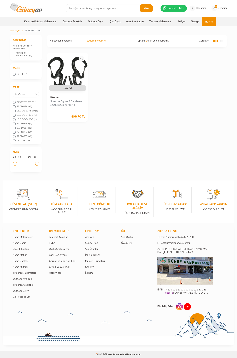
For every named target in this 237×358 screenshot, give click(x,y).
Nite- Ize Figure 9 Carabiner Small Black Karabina (66, 103)
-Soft (99, 354)
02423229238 (185, 237)
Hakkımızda (55, 273)
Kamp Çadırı (19, 243)
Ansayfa (89, 237)
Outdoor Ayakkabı (72, 21)
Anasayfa (15, 30)
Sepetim (89, 267)
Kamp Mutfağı (20, 267)
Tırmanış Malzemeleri (160, 21)
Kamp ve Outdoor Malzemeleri (40, 21)
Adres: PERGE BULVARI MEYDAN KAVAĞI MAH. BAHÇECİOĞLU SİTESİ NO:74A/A (183, 250)
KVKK (52, 243)
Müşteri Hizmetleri (95, 261)
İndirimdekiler (92, 255)
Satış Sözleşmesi (58, 255)
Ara (146, 8)
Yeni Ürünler (91, 249)
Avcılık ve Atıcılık (135, 21)
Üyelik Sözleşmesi (59, 249)
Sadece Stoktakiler (94, 40)
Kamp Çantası (20, 261)
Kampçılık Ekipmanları (24, 54)
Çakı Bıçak (115, 21)
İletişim (181, 21)
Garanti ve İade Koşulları (62, 261)
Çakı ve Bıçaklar (21, 297)
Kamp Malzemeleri (23, 237)
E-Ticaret (107, 354)
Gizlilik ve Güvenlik (59, 267)
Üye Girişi (126, 243)
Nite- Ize (54, 97)
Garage (195, 21)
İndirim (209, 22)
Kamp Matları (20, 255)
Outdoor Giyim (96, 21)
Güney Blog (91, 243)
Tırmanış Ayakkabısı (23, 285)
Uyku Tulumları (21, 249)
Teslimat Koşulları (58, 237)
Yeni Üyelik (127, 237)
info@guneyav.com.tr (178, 243)
